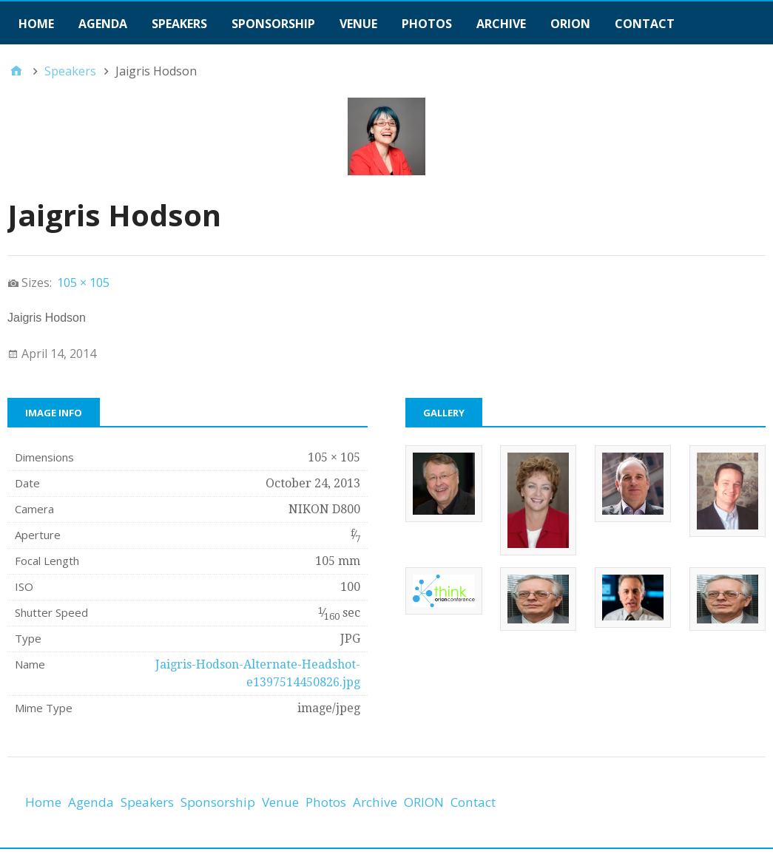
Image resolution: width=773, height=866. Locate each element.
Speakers (179, 24)
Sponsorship (273, 24)
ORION (570, 24)
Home (36, 24)
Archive (501, 24)
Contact (645, 24)
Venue (358, 24)
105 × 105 (83, 282)
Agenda (102, 24)
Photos (427, 24)
